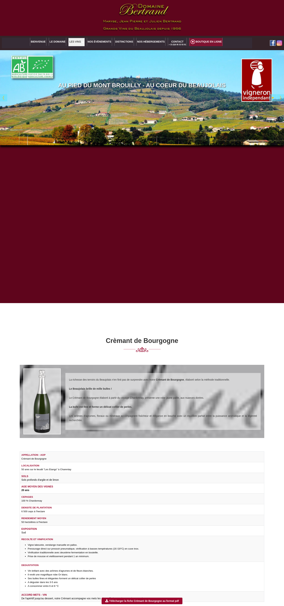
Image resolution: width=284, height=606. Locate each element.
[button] (76, 42)
